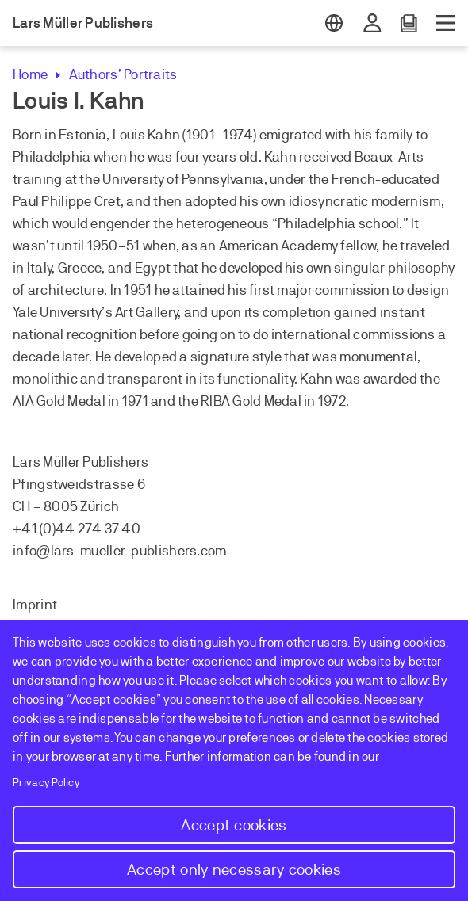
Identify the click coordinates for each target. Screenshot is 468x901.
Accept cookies (233, 825)
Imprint (35, 605)
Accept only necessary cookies (234, 870)
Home (30, 74)
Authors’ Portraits (123, 74)
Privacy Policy (46, 782)
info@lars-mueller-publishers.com (120, 551)
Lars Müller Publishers (83, 23)
